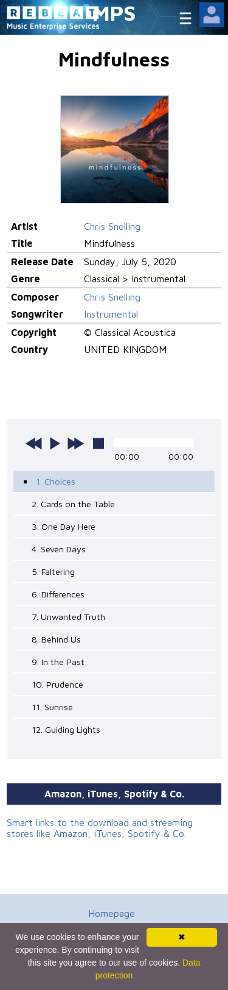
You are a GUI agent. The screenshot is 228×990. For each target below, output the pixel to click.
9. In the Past (58, 662)
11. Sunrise (52, 707)
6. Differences (58, 594)
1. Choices (55, 481)
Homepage (111, 913)
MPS (114, 12)
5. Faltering (53, 571)
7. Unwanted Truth (68, 616)
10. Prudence (57, 684)
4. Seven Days (59, 549)
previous (34, 443)
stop (98, 443)
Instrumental (111, 313)
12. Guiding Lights (66, 729)
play (55, 443)
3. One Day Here (63, 526)
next (75, 443)
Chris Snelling (112, 226)
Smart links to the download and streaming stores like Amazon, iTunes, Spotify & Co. (100, 828)
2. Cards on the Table (73, 504)
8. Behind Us (56, 639)
